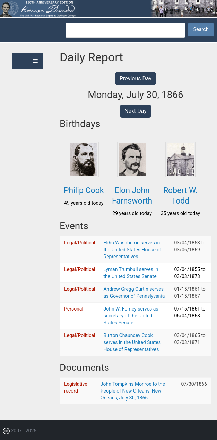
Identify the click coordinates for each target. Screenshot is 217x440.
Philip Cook (84, 190)
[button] (84, 175)
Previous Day (135, 78)
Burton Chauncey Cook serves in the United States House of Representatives (132, 342)
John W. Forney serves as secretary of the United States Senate (131, 315)
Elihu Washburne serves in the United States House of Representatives (133, 249)
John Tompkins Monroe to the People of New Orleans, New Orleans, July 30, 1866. (133, 391)
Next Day (135, 111)
